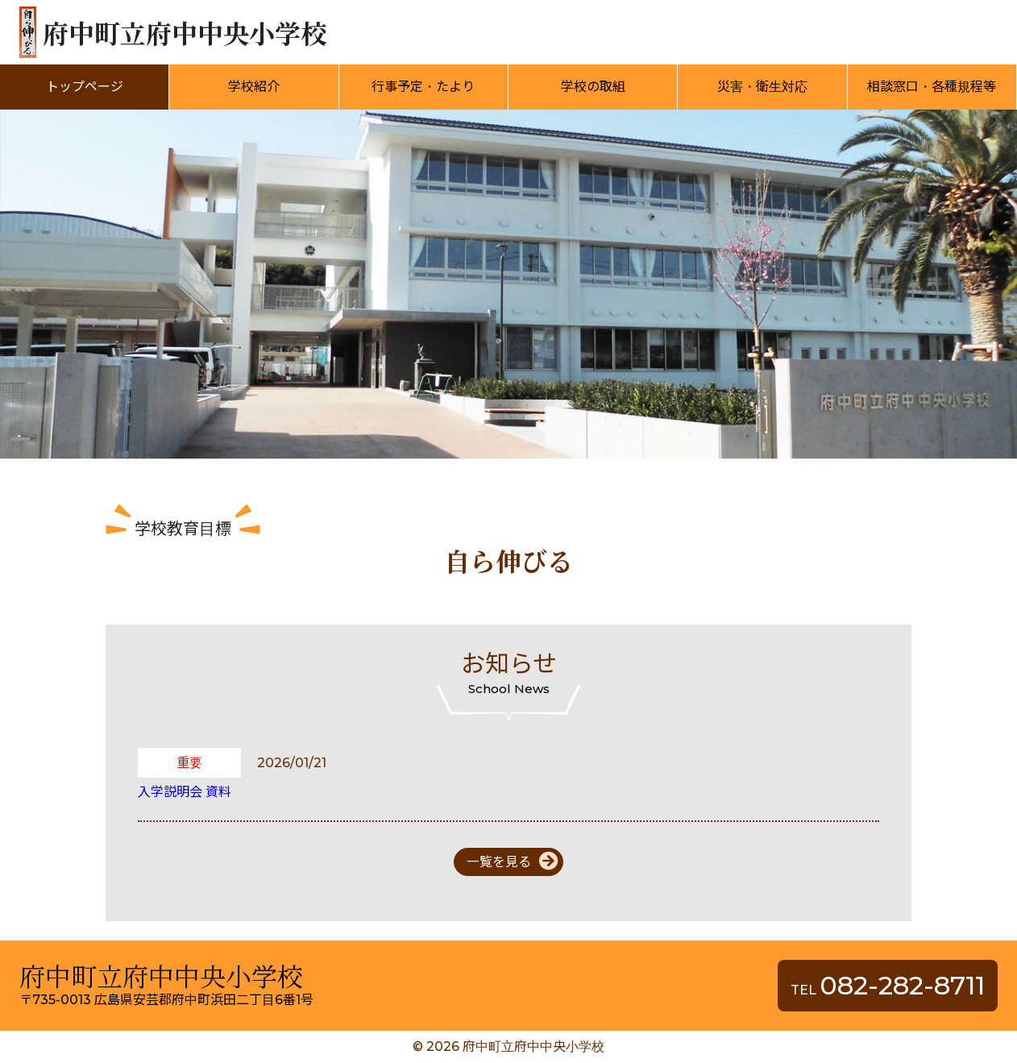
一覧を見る (499, 862)
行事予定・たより (423, 86)
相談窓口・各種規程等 (931, 86)
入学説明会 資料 (184, 791)
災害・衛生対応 (762, 86)
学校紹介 (254, 86)
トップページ (84, 86)
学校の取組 (593, 86)
